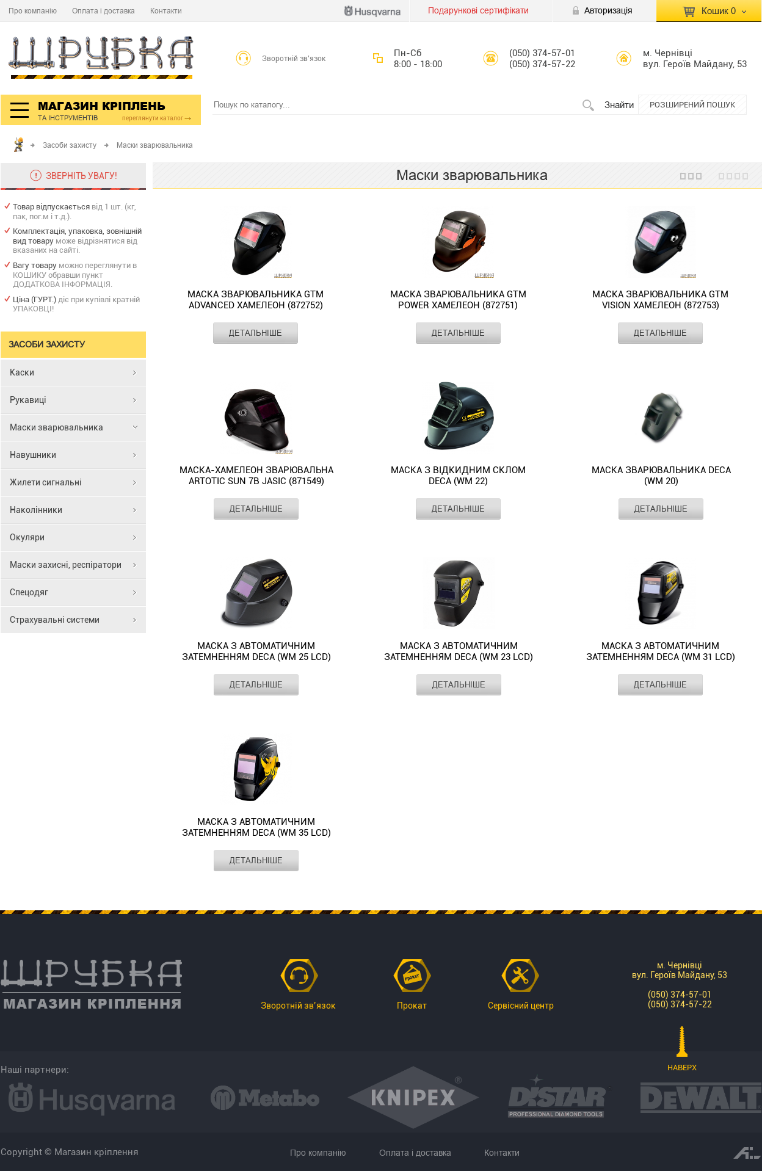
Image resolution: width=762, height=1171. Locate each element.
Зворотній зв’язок (294, 58)
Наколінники (36, 510)
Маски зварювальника (56, 427)
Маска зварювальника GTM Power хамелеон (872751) (458, 300)
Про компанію (33, 10)
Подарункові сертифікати (478, 10)
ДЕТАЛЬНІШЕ (255, 333)
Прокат (412, 1005)
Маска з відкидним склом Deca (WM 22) (458, 476)
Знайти (619, 105)
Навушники (33, 455)
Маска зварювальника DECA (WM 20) (661, 476)
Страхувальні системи (55, 620)
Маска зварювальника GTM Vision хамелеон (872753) (660, 300)
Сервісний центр (521, 1005)
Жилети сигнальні (46, 482)
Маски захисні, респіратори (66, 565)
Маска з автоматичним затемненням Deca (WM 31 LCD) (660, 651)
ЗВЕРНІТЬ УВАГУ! (81, 176)
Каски (22, 372)
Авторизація (608, 10)
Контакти (166, 10)
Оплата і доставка (103, 10)
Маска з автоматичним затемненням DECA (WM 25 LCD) (256, 651)
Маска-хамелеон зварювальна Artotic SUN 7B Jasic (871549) (256, 476)
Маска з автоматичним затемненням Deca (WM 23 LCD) (458, 651)
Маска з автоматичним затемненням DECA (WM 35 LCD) (256, 827)
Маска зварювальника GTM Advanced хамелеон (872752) (255, 300)
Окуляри (27, 537)
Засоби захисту (69, 145)
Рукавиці (28, 400)
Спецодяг (29, 592)
